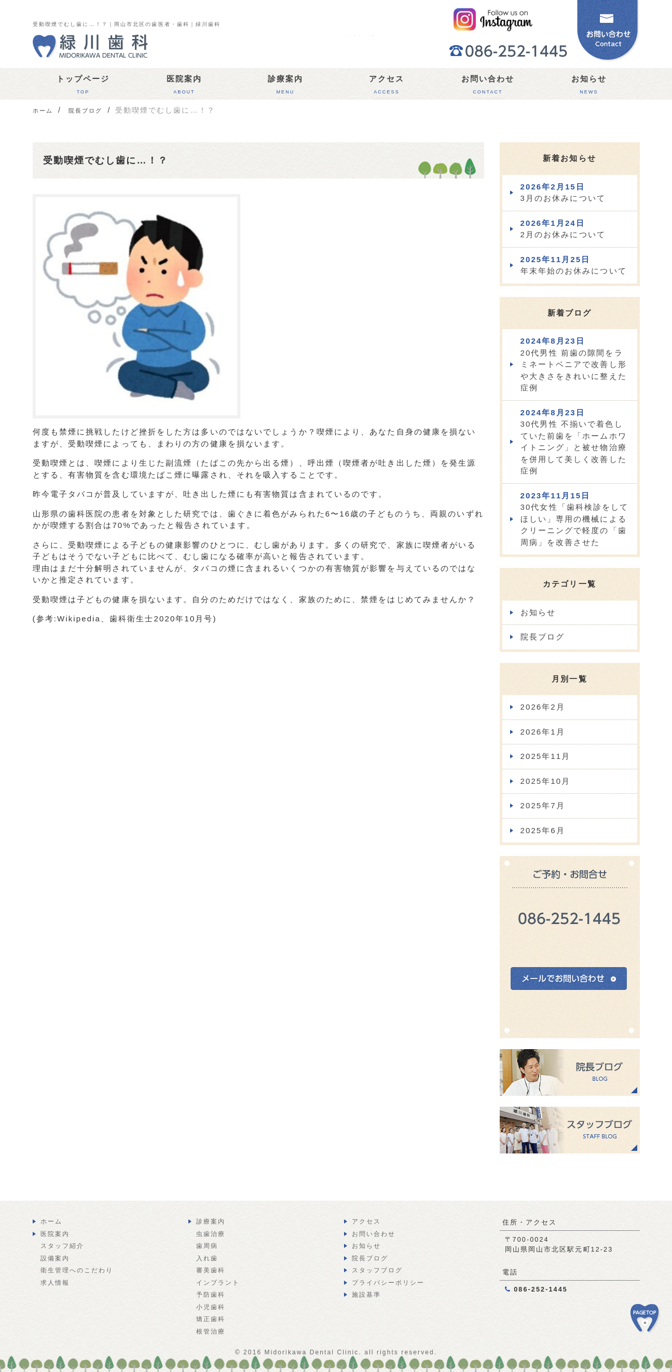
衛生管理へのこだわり (77, 1270)
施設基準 (366, 1294)
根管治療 (210, 1331)
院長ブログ (542, 636)
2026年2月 (542, 706)
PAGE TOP (651, 1323)
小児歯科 (210, 1307)
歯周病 (207, 1245)
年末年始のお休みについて (573, 265)
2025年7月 (542, 805)
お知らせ (589, 87)
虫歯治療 (210, 1234)
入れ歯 (207, 1258)
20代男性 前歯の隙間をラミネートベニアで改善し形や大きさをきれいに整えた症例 (573, 364)
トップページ (83, 87)
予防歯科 (210, 1294)
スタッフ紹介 (62, 1245)
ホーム (51, 1221)
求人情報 (55, 1282)
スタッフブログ (377, 1270)
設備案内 (55, 1258)
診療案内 (285, 87)
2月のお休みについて (563, 229)
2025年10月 (545, 781)
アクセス (386, 87)
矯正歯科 (210, 1319)
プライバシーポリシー (388, 1282)
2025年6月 (542, 830)
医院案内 (184, 87)
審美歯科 (210, 1270)
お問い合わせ (488, 87)
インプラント (218, 1282)
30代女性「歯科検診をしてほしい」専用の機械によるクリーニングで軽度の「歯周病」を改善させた (574, 519)
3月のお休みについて (563, 192)
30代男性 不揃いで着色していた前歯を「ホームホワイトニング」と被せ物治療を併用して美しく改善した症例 (573, 442)
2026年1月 (542, 731)
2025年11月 (545, 756)
